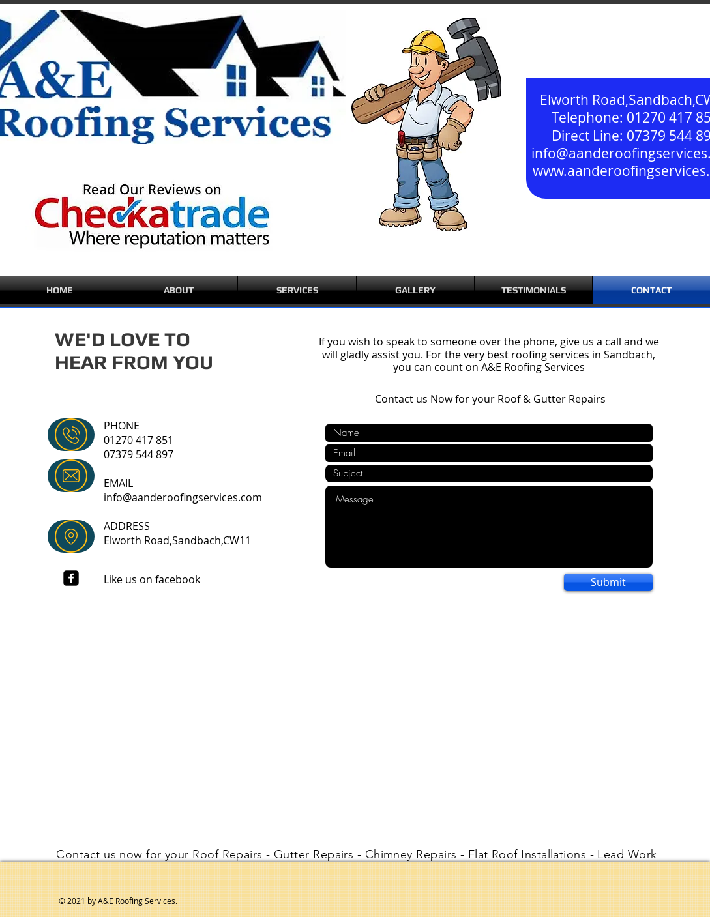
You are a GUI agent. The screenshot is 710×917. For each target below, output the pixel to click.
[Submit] (608, 582)
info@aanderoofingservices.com (183, 497)
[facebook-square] (71, 578)
